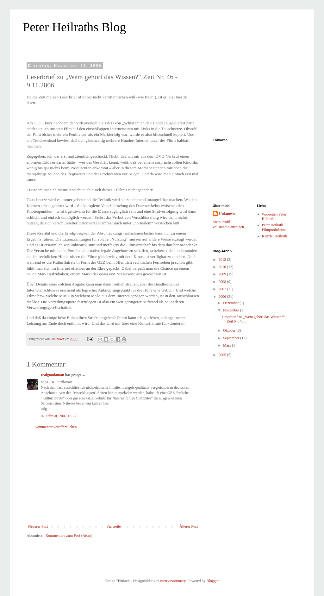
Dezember (231, 303)
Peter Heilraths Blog (74, 27)
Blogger (212, 581)
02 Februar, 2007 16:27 (58, 416)
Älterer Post (188, 526)
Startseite (114, 526)
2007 (223, 289)
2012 (223, 259)
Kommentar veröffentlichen (55, 427)
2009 (223, 274)
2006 (223, 296)
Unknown (227, 213)
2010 (223, 267)
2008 (223, 281)
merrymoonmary (173, 581)
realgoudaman (52, 375)
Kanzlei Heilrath (274, 236)
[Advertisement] (112, 476)
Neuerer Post (38, 526)
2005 (223, 355)
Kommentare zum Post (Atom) (69, 535)
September (231, 338)
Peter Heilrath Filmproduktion (274, 227)
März (227, 345)
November (231, 310)
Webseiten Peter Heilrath (274, 216)
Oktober (229, 330)
